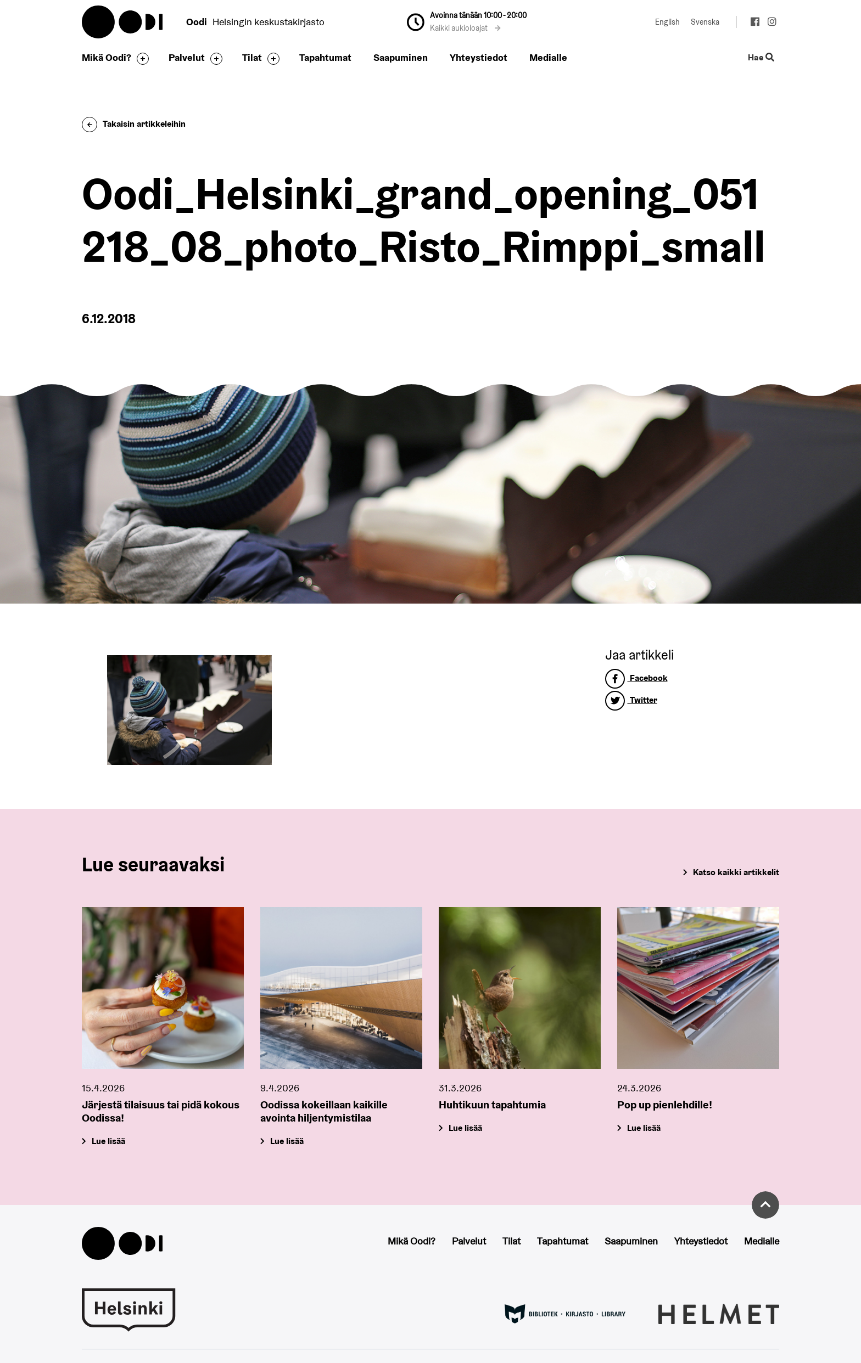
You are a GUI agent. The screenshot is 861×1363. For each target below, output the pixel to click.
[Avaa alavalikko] (140, 58)
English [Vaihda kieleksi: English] (667, 22)
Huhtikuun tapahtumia (492, 1104)
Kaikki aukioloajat (465, 28)
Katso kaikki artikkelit (736, 872)
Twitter (631, 700)
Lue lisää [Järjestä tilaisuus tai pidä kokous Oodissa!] (108, 1141)
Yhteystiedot (478, 57)
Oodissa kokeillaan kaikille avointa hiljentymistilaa (324, 1111)
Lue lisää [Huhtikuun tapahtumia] (465, 1128)
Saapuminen (400, 57)
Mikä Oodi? (106, 57)
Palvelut (187, 57)
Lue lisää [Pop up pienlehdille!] (644, 1128)
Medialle (548, 57)
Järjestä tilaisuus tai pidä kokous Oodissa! (160, 1111)
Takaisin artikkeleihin (134, 123)
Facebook (636, 678)
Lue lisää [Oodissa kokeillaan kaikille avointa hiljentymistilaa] (287, 1141)
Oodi (123, 21)
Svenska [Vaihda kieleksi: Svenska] (705, 22)
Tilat (252, 57)
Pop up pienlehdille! (664, 1104)
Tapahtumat (325, 57)
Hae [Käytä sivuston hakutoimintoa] (761, 58)
